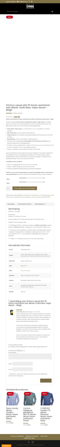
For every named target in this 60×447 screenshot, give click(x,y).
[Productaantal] (8, 188)
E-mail (10, 369)
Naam (10, 364)
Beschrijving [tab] (11, 204)
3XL (22, 270)
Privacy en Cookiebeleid (17, 436)
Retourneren (44, 436)
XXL (29, 270)
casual (52, 195)
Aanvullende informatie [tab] (24, 204)
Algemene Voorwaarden (32, 436)
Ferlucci (8, 197)
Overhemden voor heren (37, 195)
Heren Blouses (26, 195)
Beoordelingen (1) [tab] (40, 204)
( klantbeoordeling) (17, 113)
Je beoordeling (12, 352)
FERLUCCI (47, 197)
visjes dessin (39, 197)
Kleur (8, 179)
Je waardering (12, 350)
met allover (22, 197)
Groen (25, 265)
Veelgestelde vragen (29, 438)
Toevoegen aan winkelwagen (24, 188)
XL (27, 270)
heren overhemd (14, 197)
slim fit (33, 197)
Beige (48, 195)
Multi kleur (28, 197)
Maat (8, 183)
